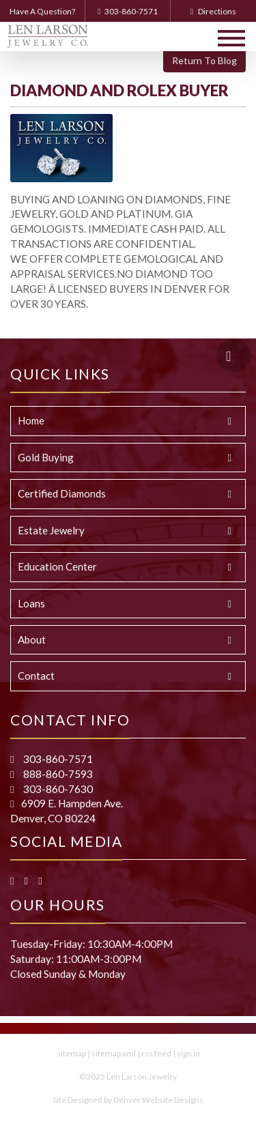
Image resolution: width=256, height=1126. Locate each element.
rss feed (156, 1053)
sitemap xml (113, 1053)
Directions (213, 11)
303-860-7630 (57, 789)
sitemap (71, 1053)
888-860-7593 (57, 774)
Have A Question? (42, 11)
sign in (188, 1053)
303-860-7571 (127, 11)
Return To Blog (204, 60)
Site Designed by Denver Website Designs (128, 1100)
